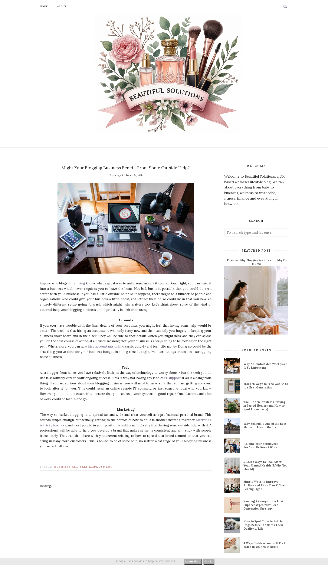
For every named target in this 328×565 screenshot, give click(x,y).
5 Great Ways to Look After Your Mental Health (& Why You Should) (265, 465)
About (61, 6)
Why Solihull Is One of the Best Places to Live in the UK (264, 425)
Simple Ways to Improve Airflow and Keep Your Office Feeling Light (264, 485)
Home (44, 6)
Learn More (192, 561)
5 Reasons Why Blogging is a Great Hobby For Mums (256, 262)
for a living (76, 283)
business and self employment (83, 466)
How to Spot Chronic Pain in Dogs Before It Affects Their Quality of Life (263, 525)
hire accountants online (106, 346)
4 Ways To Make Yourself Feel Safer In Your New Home (264, 545)
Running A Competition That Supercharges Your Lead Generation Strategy (263, 505)
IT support (172, 378)
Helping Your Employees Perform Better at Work (260, 445)
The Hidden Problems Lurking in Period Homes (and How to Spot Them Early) (264, 405)
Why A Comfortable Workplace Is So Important (265, 365)
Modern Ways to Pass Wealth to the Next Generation (265, 385)
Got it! (208, 561)
